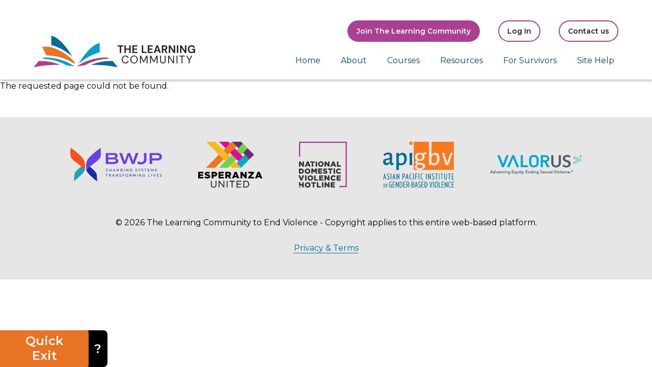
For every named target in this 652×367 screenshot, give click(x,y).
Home (307, 60)
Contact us (588, 31)
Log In (519, 31)
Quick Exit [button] (44, 348)
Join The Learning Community (414, 31)
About (354, 60)
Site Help (595, 60)
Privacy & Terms (326, 248)
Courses (403, 60)
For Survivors (530, 60)
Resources (461, 60)
